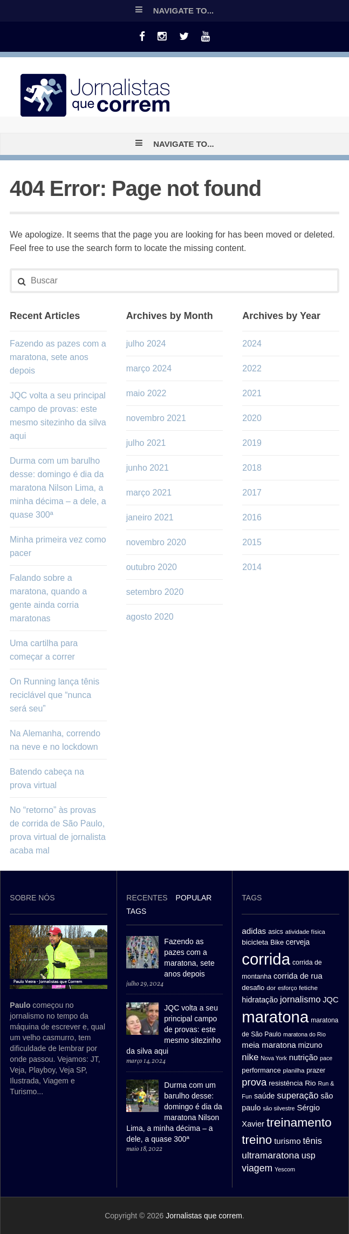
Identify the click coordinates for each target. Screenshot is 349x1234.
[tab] (146, 899)
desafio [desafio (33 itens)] (253, 988)
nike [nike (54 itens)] (250, 1057)
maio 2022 (146, 393)
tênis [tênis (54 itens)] (312, 1141)
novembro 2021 (156, 418)
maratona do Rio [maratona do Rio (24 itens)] (304, 1034)
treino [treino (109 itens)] (257, 1140)
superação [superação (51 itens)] (297, 1095)
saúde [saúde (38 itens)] (264, 1095)
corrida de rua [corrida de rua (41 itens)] (298, 976)
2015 (252, 542)
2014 (252, 567)
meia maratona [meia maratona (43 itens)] (269, 1044)
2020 (252, 418)
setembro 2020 (155, 591)
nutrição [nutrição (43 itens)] (303, 1057)
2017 (252, 492)
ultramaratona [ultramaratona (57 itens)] (270, 1155)
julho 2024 (146, 343)
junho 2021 (147, 467)
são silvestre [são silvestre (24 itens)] (279, 1108)
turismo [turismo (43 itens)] (287, 1140)
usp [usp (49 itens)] (309, 1155)
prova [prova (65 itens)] (254, 1082)
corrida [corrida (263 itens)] (266, 959)
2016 (252, 517)
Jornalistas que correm (204, 1215)
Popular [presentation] (194, 897)
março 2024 (149, 368)
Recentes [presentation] (146, 897)
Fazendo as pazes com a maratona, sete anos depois (58, 357)
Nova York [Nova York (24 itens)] (274, 1058)
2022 (252, 368)
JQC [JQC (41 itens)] (330, 999)
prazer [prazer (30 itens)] (315, 1070)
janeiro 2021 (150, 517)
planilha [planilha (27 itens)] (293, 1070)
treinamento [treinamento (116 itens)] (299, 1122)
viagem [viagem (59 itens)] (257, 1168)
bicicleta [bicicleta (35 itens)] (255, 942)
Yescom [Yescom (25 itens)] (285, 1169)
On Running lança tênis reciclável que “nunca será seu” (54, 695)
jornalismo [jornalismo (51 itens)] (300, 999)
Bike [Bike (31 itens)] (277, 942)
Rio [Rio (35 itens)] (310, 1083)
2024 (252, 343)
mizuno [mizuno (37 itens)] (310, 1045)
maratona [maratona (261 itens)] (275, 1017)
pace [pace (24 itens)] (326, 1058)
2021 (252, 393)
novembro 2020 (156, 542)
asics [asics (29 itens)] (275, 931)
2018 (252, 467)
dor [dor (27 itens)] (271, 988)
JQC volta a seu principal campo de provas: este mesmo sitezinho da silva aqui (173, 1029)
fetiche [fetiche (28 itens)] (308, 987)
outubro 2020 (151, 567)
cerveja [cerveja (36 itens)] (298, 942)
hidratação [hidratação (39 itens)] (260, 999)
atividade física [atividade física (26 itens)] (305, 931)
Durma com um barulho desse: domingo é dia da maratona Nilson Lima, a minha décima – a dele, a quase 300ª (58, 487)
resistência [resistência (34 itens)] (286, 1083)
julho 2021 (146, 443)
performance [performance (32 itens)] (261, 1070)
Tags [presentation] (136, 911)
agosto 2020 (150, 616)
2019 (252, 443)
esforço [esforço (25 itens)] (287, 988)
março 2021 (149, 492)
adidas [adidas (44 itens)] (254, 930)
